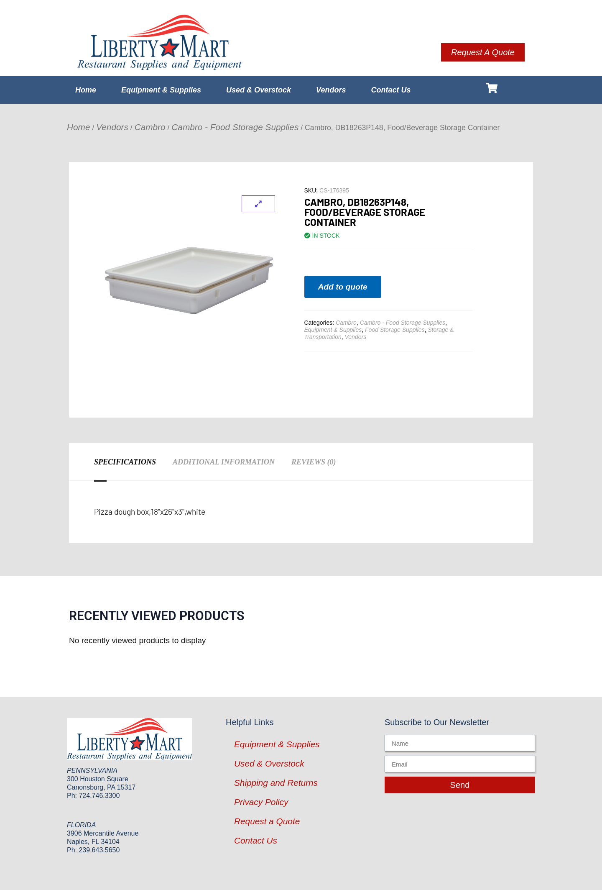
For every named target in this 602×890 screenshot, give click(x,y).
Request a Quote (267, 821)
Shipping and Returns (276, 782)
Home (85, 90)
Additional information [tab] (224, 462)
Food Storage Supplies (394, 329)
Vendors (331, 90)
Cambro (150, 127)
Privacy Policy (261, 802)
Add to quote (342, 286)
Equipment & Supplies (161, 90)
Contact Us (391, 90)
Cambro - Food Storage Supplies (234, 127)
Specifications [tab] (125, 462)
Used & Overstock (258, 90)
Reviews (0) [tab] (313, 462)
